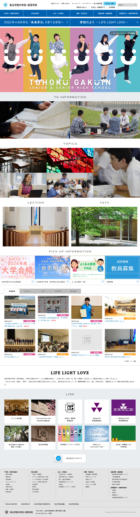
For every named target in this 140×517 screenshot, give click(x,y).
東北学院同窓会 (74, 504)
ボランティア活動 (91, 484)
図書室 (87, 487)
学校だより (89, 479)
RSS (126, 361)
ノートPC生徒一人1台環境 (40, 479)
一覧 (133, 361)
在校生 (114, 490)
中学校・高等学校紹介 (11, 13)
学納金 (61, 484)
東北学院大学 (25, 504)
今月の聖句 (35, 492)
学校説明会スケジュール (66, 482)
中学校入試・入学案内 (65, 474)
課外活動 (73, 291)
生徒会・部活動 (90, 482)
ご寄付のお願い (109, 3)
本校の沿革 (9, 487)
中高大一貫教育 (36, 474)
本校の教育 (35, 13)
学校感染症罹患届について (120, 497)
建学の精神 (9, 474)
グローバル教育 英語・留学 (40, 477)
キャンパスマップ (11, 482)
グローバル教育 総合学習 (39, 482)
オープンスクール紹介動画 (124, 33)
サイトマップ (76, 3)
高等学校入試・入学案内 (66, 477)
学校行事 (58, 291)
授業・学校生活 (81, 13)
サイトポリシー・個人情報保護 (92, 3)
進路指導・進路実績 (105, 13)
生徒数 (8, 484)
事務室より (115, 495)
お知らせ (27, 291)
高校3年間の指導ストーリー (120, 474)
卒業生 (114, 492)
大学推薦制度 (116, 477)
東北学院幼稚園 (60, 504)
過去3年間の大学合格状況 (119, 479)
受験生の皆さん (81, 7)
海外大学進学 (116, 484)
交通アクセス (55, 3)
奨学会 (34, 487)
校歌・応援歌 (10, 489)
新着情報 (12, 291)
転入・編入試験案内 (65, 479)
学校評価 (8, 492)
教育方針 (8, 477)
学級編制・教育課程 (91, 474)
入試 (42, 291)
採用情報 (112, 7)
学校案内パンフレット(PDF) (67, 487)
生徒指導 (35, 484)
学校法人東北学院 (11, 504)
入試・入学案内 (58, 13)
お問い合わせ (65, 3)
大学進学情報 (116, 482)
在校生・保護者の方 (98, 7)
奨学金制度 (35, 489)
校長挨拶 (8, 479)
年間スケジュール (91, 477)
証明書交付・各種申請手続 (128, 13)
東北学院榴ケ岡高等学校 (42, 504)
